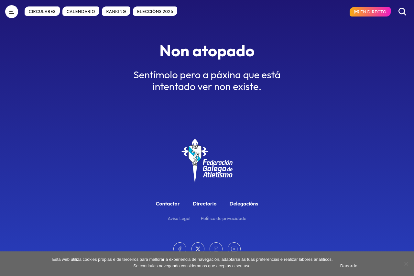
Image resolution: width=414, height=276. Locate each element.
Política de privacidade (223, 218)
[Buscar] (402, 11)
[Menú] (11, 11)
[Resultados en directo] (370, 12)
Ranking (116, 11)
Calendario (81, 11)
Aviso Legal (179, 218)
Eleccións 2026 (155, 11)
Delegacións (244, 203)
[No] (406, 263)
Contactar (168, 203)
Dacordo (349, 265)
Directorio (205, 203)
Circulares (42, 11)
